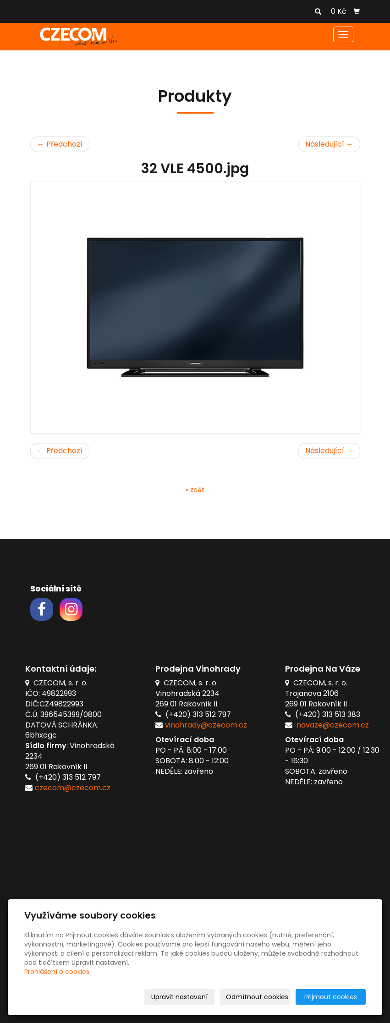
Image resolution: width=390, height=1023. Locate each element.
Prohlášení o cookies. (57, 971)
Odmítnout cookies (257, 996)
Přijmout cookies (330, 996)
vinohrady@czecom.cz (206, 725)
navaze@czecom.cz (333, 725)
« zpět (195, 489)
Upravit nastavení (179, 996)
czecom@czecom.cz (72, 787)
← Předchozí (59, 144)
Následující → (329, 144)
